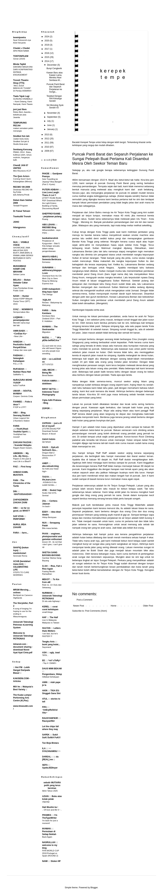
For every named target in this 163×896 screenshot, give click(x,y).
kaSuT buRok (19, 385)
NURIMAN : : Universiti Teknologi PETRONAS (52, 596)
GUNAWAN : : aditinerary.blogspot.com (52, 270)
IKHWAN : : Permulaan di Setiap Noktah (49, 831)
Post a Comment (84, 600)
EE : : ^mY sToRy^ (51, 660)
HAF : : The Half (50, 617)
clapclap (46, 802)
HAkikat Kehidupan (50, 677)
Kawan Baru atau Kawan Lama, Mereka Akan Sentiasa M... (54, 76)
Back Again (47, 837)
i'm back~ (46, 506)
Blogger (94, 887)
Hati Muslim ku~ (50, 807)
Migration (46, 332)
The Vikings (47, 294)
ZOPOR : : (47, 408)
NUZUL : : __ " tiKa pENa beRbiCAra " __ (51, 340)
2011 (47, 142)
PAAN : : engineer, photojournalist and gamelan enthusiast (52, 536)
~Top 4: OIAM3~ (49, 663)
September (52, 117)
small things (47, 612)
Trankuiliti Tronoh (22, 216)
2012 (47, 138)
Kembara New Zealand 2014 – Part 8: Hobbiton (51, 318)
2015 (47, 57)
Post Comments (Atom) (96, 611)
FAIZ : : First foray (22, 466)
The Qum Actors (21, 176)
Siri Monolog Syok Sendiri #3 (54, 106)
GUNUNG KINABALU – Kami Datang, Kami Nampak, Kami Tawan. (23, 101)
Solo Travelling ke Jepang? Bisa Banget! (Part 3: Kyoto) (52, 181)
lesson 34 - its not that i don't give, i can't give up (52, 544)
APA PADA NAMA (21, 51)
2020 (47, 40)
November (52, 113)
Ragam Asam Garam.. (23, 448)
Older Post (148, 606)
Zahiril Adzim (48, 439)
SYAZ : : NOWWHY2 (23, 309)
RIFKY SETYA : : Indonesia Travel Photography (50, 392)
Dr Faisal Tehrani (21, 211)
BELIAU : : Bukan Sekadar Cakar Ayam (21, 283)
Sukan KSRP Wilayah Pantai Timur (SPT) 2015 (22, 301)
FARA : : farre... (20, 533)
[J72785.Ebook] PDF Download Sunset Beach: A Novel (51, 431)
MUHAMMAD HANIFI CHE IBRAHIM (19, 269)
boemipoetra (19, 37)
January (51, 129)
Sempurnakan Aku (21, 312)
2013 (47, 134)
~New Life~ (18, 336)
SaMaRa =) (18, 374)
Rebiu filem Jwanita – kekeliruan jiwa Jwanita (22, 114)
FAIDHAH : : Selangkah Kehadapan (19, 358)
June (49, 125)
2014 (47, 61)
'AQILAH (46, 300)
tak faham (46, 442)
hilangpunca (19, 227)
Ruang (45, 219)
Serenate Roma (20, 556)
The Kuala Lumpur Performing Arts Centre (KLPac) (22, 698)
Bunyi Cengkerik (54, 68)
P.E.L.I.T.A (17, 364)
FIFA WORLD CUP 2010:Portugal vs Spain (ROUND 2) (50, 853)
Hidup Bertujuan (49, 517)
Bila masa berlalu (49, 528)
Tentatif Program (20, 206)
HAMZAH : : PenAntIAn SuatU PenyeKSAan (21, 345)
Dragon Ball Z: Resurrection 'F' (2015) (49, 455)
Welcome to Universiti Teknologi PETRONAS (23, 636)
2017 (47, 49)
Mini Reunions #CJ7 (22, 171)
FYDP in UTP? (19, 407)
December (52, 65)
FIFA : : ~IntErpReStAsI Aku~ (50, 710)
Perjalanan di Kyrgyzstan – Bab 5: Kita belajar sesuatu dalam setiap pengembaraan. (51, 246)
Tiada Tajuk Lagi (21, 96)
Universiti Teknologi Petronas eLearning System (23, 625)
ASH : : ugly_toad (51, 652)
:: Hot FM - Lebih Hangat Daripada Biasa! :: (21, 670)
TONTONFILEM (20, 56)
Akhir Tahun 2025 (50, 791)
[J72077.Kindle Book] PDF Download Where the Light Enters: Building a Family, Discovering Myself (52, 203)
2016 (47, 53)
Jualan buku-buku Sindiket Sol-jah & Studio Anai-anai (21, 141)
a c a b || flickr (50, 160)
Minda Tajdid (19, 64)
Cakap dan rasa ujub (22, 350)
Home (113, 606)
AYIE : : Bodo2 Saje (52, 490)
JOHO (16, 222)
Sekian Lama (19, 274)
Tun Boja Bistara (50, 743)
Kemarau (46, 262)
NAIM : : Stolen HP (51, 861)
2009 (47, 151)
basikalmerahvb (50, 238)
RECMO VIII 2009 (21, 187)
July (49, 121)
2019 (47, 45)
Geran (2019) (19, 59)
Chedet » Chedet (21, 48)
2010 (47, 147)
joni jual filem (20, 109)
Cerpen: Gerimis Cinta (23, 396)
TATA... (45, 655)
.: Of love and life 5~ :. (52, 810)
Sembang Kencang (22, 149)
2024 (47, 36)
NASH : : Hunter (21, 296)
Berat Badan (47, 375)
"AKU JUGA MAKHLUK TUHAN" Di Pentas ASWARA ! (22, 88)
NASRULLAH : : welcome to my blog (50, 845)
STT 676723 (47, 364)
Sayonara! (46, 647)
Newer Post (78, 606)
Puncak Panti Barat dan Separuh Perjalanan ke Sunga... (55, 88)
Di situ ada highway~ (51, 601)
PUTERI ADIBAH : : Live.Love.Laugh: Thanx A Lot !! (51, 192)
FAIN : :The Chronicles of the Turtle (21, 483)
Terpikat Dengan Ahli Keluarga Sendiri (54, 98)
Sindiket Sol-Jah (21, 136)
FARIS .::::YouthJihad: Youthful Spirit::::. (22, 429)
